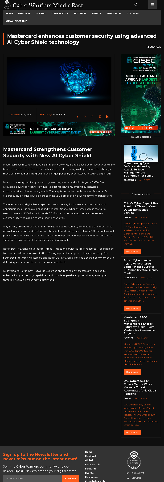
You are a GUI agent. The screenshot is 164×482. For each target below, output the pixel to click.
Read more (132, 243)
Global (127, 209)
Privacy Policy (33, 465)
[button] (133, 4)
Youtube (135, 463)
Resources (154, 47)
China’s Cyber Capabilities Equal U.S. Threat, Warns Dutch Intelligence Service (140, 202)
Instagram (137, 453)
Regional (128, 322)
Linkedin (135, 458)
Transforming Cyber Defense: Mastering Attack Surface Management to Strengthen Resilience (140, 168)
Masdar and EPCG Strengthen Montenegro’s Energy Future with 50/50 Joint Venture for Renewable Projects (140, 311)
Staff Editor (59, 114)
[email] (32, 458)
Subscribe (70, 458)
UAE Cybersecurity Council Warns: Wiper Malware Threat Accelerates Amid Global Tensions (140, 369)
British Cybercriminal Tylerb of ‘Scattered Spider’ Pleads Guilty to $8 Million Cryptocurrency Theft (141, 257)
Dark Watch (130, 266)
